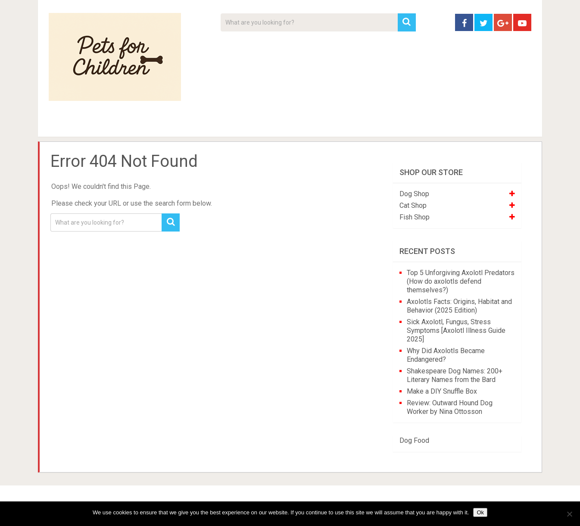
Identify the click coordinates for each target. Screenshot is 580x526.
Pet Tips (115, 125)
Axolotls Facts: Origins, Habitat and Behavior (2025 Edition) (459, 305)
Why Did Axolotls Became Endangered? (446, 355)
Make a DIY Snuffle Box (442, 391)
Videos (216, 125)
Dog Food (414, 440)
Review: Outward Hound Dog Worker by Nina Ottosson (450, 407)
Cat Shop (413, 205)
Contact (403, 125)
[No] (569, 514)
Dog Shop (414, 194)
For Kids (166, 125)
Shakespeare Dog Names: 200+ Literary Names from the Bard (454, 375)
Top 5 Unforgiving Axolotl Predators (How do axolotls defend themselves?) (461, 281)
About (263, 125)
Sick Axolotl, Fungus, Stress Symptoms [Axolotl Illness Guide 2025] (456, 330)
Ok (480, 512)
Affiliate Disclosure (331, 125)
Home (63, 125)
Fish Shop (414, 217)
